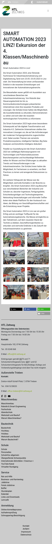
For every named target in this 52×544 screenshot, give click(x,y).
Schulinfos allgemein (10, 455)
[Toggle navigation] (48, 11)
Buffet (3, 488)
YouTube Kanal (7, 464)
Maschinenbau (7, 403)
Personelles (6, 452)
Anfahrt (26, 529)
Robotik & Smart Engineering (13, 406)
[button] (16, 309)
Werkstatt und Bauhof (10, 415)
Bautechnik (6, 428)
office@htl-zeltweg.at (16, 354)
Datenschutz (26, 535)
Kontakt (26, 526)
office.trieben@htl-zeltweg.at (19, 391)
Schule (4, 449)
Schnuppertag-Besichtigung (13, 515)
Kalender (5, 494)
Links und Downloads (10, 497)
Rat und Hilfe (6, 476)
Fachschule (6, 409)
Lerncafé (5, 500)
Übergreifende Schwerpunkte (13, 458)
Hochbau (5, 431)
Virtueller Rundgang (9, 467)
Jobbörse (5, 482)
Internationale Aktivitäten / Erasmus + (17, 461)
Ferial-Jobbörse (8, 485)
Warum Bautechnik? (9, 439)
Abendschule (6, 412)
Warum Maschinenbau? (11, 418)
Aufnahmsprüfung (9, 512)
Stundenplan (6, 491)
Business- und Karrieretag (12, 479)
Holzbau (4, 434)
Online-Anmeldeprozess (11, 509)
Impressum (26, 532)
